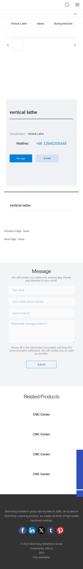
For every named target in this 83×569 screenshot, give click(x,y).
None (21, 239)
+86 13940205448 (51, 143)
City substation (41, 557)
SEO (41, 552)
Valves (40, 23)
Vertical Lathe (19, 23)
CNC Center (41, 414)
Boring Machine (63, 23)
